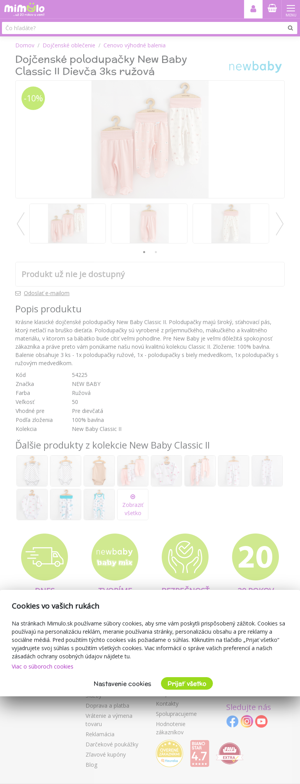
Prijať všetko (187, 683)
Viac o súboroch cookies (42, 666)
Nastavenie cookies (122, 683)
